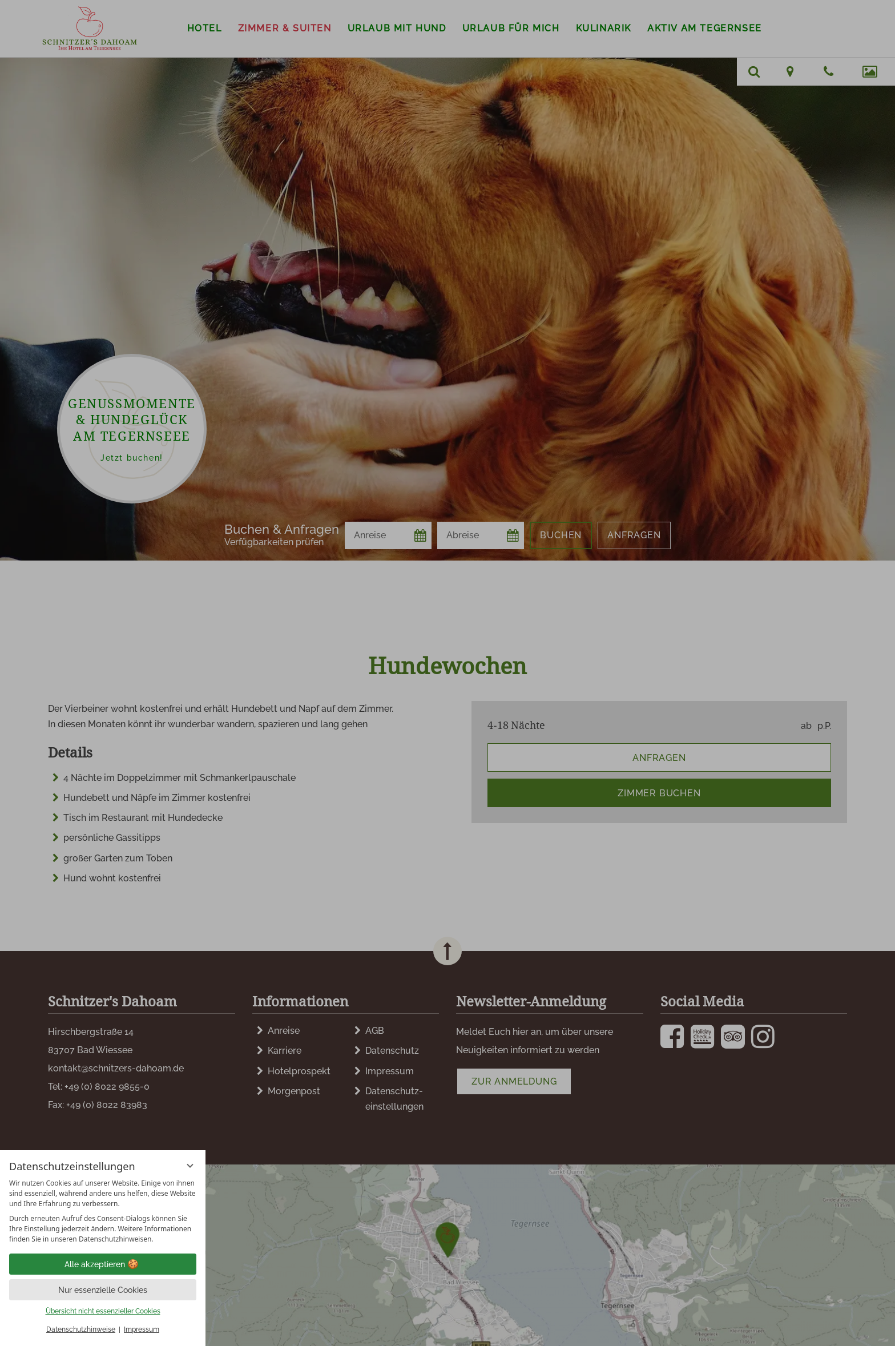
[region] (102, 1211)
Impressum (141, 1329)
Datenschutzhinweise (80, 1329)
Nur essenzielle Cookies (102, 1290)
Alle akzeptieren (102, 1264)
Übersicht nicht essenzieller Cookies (103, 1311)
